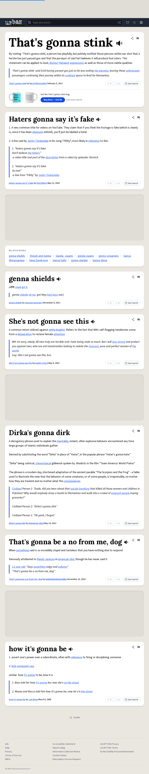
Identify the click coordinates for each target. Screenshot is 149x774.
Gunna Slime (100, 260)
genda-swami (86, 256)
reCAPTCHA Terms (109, 747)
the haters (34, 153)
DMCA (7, 759)
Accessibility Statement (64, 744)
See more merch (74, 99)
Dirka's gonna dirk (17, 523)
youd (18, 287)
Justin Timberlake (38, 141)
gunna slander (79, 260)
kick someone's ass (23, 666)
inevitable (62, 441)
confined (70, 75)
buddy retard (41, 363)
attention (59, 334)
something (22, 550)
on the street (71, 683)
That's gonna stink (17, 83)
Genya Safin (59, 260)
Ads (7, 744)
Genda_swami (64, 256)
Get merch (131, 83)
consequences (72, 481)
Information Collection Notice (66, 751)
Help (7, 747)
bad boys (52, 295)
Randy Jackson (46, 559)
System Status (60, 755)
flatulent (64, 63)
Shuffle (74, 717)
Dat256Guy (42, 183)
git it (24, 287)
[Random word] (118, 22)
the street (86, 692)
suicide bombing (80, 489)
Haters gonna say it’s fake (21, 183)
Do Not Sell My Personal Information (117, 751)
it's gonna (41, 683)
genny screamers (109, 256)
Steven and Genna (40, 256)
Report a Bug (59, 747)
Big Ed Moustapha (38, 83)
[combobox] (74, 22)
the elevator (101, 71)
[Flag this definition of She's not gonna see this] (138, 319)
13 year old (18, 567)
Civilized (17, 489)
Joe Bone (33, 699)
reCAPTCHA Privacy (109, 744)
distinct (53, 63)
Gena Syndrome (38, 260)
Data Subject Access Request (67, 759)
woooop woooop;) (34, 302)
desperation (24, 334)
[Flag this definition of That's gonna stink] (137, 38)
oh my (32, 295)
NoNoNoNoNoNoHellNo (56, 579)
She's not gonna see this (20, 363)
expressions (77, 63)
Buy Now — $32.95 (53, 99)
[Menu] (141, 22)
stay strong (118, 342)
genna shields (17, 256)
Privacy (8, 751)
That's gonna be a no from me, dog (25, 579)
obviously (37, 132)
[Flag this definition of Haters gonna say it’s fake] (138, 117)
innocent (94, 346)
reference (94, 141)
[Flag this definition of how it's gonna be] (138, 647)
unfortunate (133, 71)
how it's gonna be (17, 699)
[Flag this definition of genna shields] (138, 276)
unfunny (62, 567)
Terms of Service (13, 755)
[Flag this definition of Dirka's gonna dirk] (138, 431)
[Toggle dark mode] (134, 22)
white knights (57, 330)
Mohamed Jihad (36, 523)
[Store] (127, 22)
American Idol (66, 559)
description (51, 157)
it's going (29, 675)
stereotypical (43, 463)
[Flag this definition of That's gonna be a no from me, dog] (138, 540)
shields (24, 295)
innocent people (120, 493)
